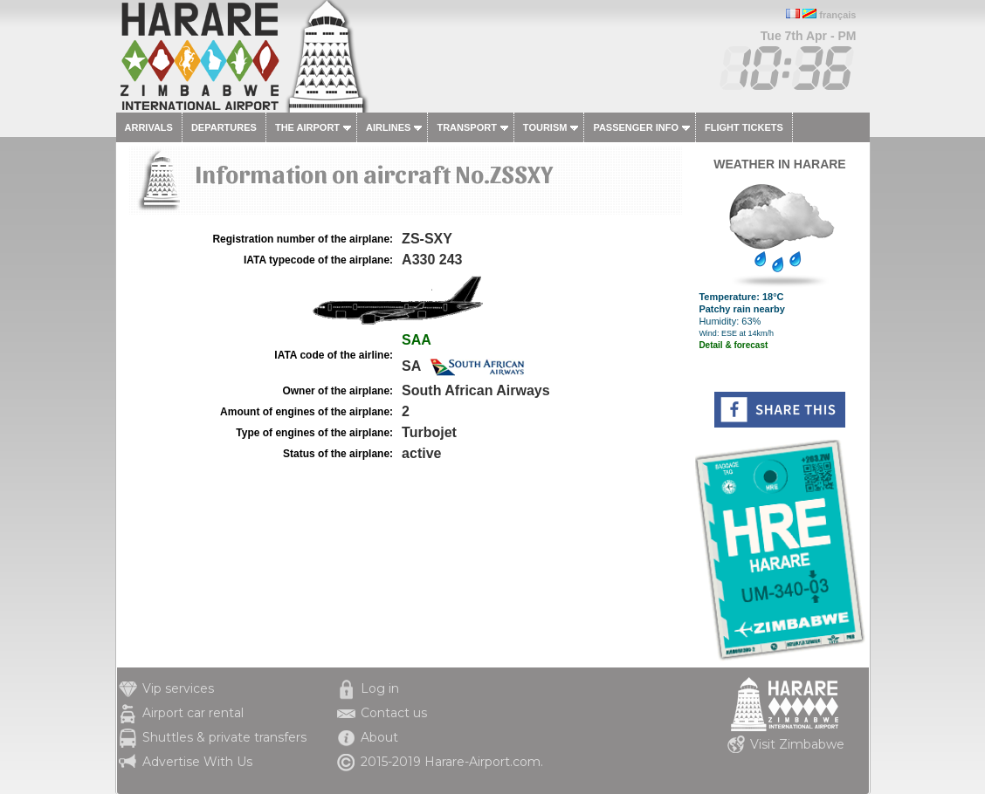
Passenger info (635, 127)
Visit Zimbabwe (797, 744)
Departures (224, 127)
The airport (307, 127)
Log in (380, 688)
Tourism (545, 127)
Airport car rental (193, 713)
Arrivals (149, 127)
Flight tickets (744, 127)
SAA (416, 339)
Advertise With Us (197, 762)
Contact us (394, 713)
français (837, 15)
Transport (466, 127)
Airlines (388, 127)
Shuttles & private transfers (224, 737)
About (379, 737)
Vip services (178, 688)
